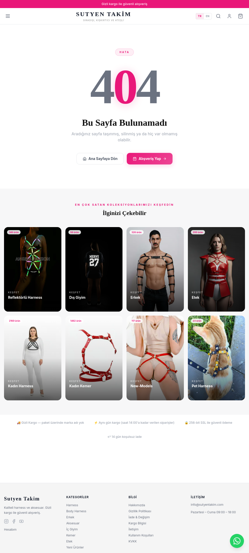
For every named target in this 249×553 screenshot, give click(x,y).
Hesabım (10, 529)
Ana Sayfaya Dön (100, 158)
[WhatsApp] (237, 541)
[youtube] (21, 521)
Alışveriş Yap (150, 158)
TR (199, 16)
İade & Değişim (139, 517)
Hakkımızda (137, 505)
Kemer (71, 535)
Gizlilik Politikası (140, 511)
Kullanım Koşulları (141, 535)
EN (208, 16)
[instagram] (6, 521)
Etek (69, 541)
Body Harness (76, 511)
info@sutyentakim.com (207, 504)
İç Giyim (72, 529)
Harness (72, 505)
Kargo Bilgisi (137, 523)
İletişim (134, 529)
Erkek (70, 517)
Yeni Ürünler (75, 547)
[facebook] (14, 521)
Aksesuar (73, 523)
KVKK (133, 541)
